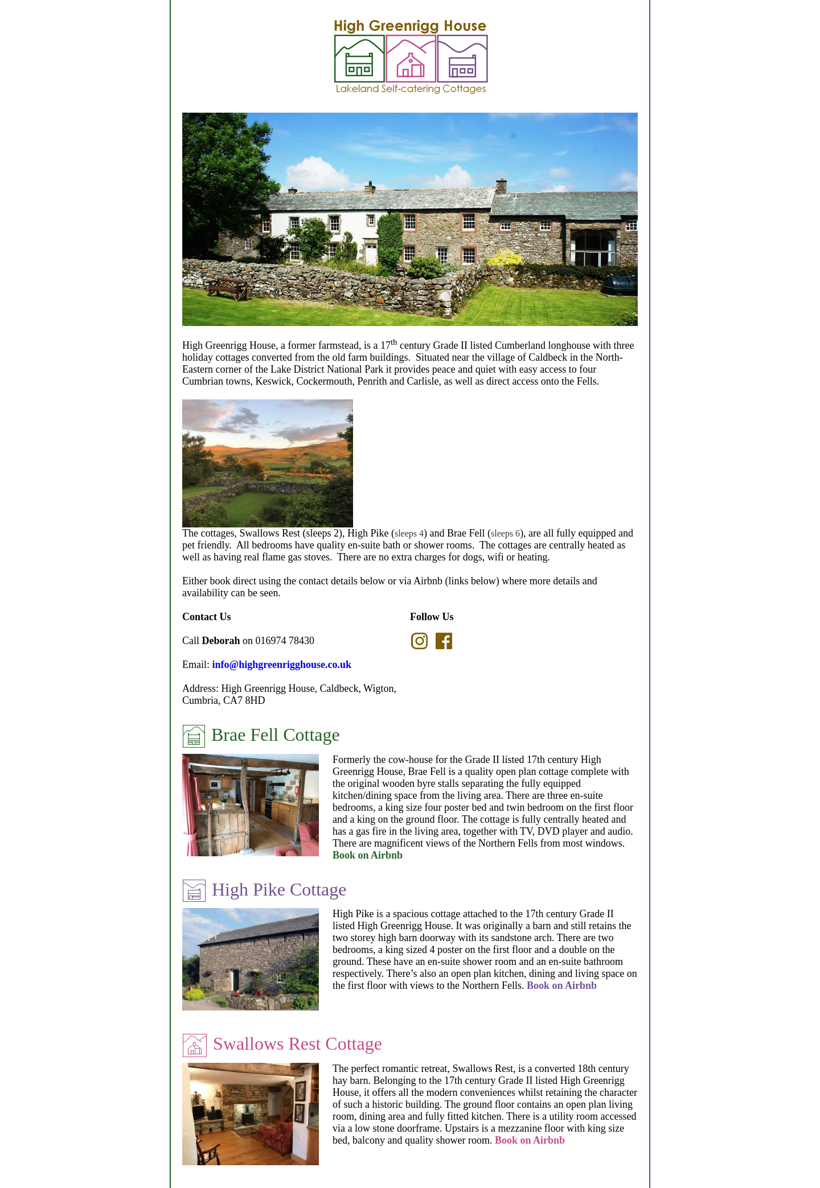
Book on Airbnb (368, 855)
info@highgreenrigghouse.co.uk (281, 664)
